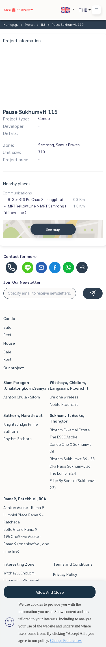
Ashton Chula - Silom (21, 396)
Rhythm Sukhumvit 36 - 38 (72, 458)
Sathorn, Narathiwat (23, 415)
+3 (82, 267)
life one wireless (64, 396)
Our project (13, 367)
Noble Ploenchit (64, 404)
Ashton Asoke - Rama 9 (23, 507)
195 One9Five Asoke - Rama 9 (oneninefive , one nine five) (26, 543)
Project (29, 24)
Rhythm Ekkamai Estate (70, 429)
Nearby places (17, 183)
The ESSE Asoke (63, 436)
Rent (7, 334)
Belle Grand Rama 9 (20, 529)
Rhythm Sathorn (17, 438)
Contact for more (19, 256)
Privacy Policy (65, 574)
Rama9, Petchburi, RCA (24, 498)
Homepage (10, 24)
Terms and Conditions (72, 564)
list (43, 24)
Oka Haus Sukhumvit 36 (70, 465)
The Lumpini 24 (63, 473)
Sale (7, 327)
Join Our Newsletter (22, 282)
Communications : (18, 192)
